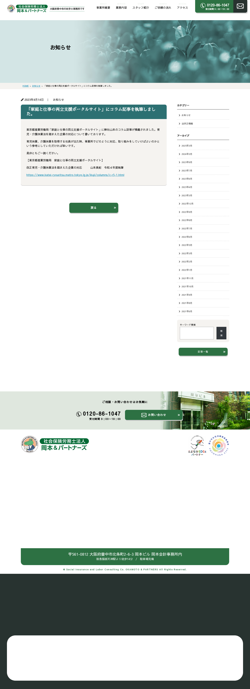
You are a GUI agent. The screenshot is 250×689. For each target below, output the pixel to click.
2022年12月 (187, 203)
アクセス (182, 5)
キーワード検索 (188, 324)
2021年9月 (187, 294)
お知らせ (186, 115)
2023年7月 (187, 170)
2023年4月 (187, 187)
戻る (94, 208)
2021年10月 (187, 286)
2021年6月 (187, 311)
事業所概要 (103, 5)
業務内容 (121, 5)
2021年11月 (187, 278)
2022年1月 (187, 269)
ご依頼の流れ (163, 5)
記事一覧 (203, 351)
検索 (221, 333)
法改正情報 (187, 123)
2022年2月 (187, 261)
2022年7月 (187, 228)
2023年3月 (187, 195)
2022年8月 (187, 220)
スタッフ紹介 (140, 5)
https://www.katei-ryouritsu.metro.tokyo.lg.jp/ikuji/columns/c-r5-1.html (75, 175)
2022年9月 (187, 211)
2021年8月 (187, 302)
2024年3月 (187, 153)
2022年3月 (187, 253)
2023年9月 (187, 162)
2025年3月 (187, 145)
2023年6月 (187, 178)
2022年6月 (187, 236)
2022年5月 (187, 244)
